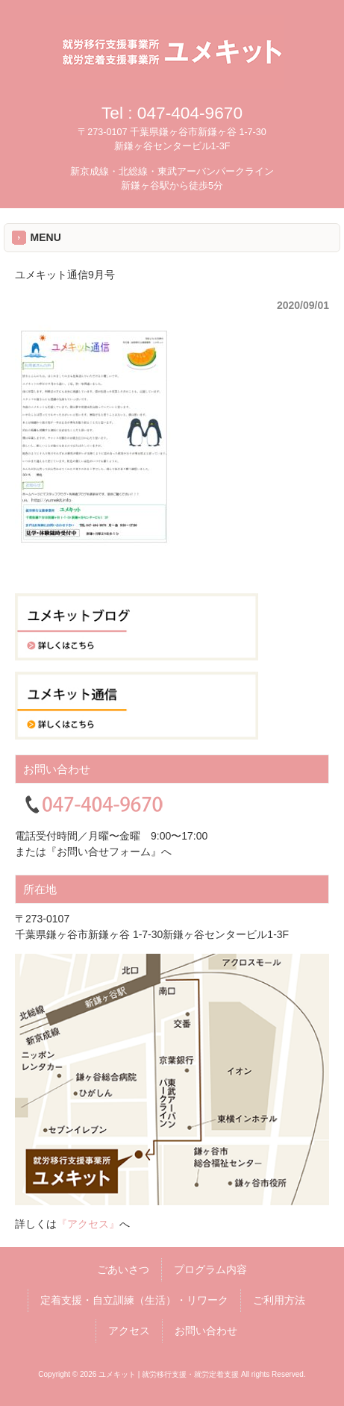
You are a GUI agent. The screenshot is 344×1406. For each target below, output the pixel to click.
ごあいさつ (123, 1269)
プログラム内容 (210, 1269)
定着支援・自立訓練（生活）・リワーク (134, 1300)
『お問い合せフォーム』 (103, 851)
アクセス (129, 1331)
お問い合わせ (206, 1331)
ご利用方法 (279, 1300)
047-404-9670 (190, 112)
